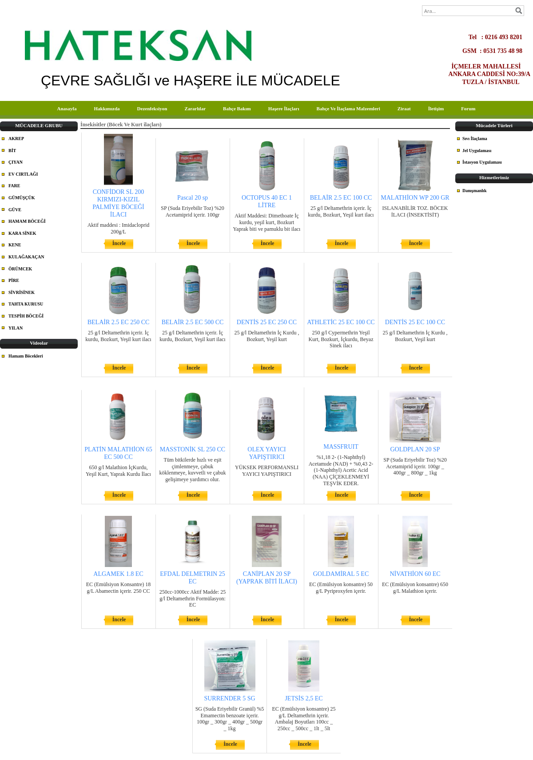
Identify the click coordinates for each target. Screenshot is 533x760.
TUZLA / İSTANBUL (497, 81)
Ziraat (404, 108)
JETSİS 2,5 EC (303, 698)
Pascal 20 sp (192, 197)
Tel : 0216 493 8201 (499, 36)
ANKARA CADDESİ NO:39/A (489, 73)
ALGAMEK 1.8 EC (118, 574)
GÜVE (14, 209)
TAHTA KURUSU (25, 304)
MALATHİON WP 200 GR (415, 197)
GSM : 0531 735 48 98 (497, 50)
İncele (119, 243)
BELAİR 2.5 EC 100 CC (341, 197)
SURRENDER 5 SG (229, 698)
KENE (14, 244)
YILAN (15, 328)
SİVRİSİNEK (21, 292)
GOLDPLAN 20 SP (415, 449)
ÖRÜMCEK (20, 268)
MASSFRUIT (340, 446)
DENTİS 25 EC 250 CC (267, 322)
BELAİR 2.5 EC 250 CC (119, 322)
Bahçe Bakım (237, 108)
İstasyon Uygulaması (482, 162)
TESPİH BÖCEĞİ (26, 316)
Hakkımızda (106, 108)
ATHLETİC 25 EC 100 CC (340, 322)
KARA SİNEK (22, 233)
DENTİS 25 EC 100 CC (415, 322)
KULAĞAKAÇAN (26, 256)
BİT (12, 150)
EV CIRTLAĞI (23, 174)
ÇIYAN (15, 162)
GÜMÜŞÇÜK (21, 197)
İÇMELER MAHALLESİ (491, 66)
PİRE (13, 280)
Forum (468, 108)
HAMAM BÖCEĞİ (27, 221)
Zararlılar (195, 108)
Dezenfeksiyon (152, 108)
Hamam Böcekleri (25, 356)
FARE (14, 185)
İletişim (436, 108)
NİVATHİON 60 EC (415, 574)
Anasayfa (66, 108)
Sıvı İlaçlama (474, 138)
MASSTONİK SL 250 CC (192, 449)
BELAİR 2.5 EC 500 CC (193, 322)
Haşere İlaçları (283, 108)
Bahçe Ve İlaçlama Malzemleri (348, 108)
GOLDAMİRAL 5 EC (341, 574)
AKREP (16, 138)
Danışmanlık (474, 190)
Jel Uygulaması (476, 150)
